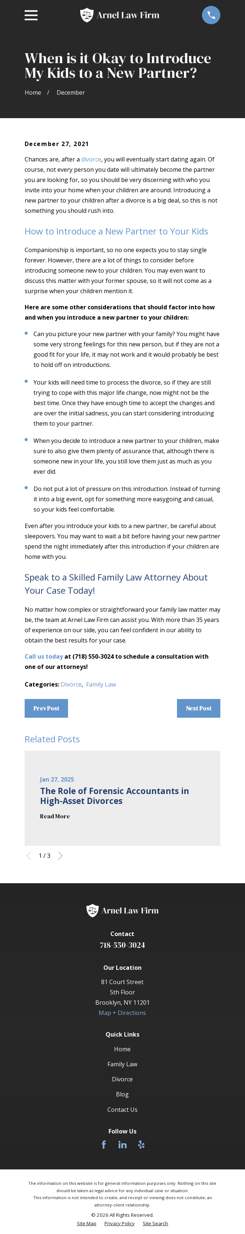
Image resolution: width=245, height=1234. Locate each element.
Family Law (101, 684)
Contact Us (122, 1110)
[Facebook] (104, 1144)
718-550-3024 (122, 945)
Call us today (44, 656)
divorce (91, 159)
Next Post (199, 708)
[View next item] (60, 856)
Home (122, 1049)
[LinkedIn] (122, 1144)
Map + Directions (122, 1013)
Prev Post (46, 708)
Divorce (71, 684)
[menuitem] (86, 1223)
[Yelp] (141, 1144)
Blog (122, 1094)
